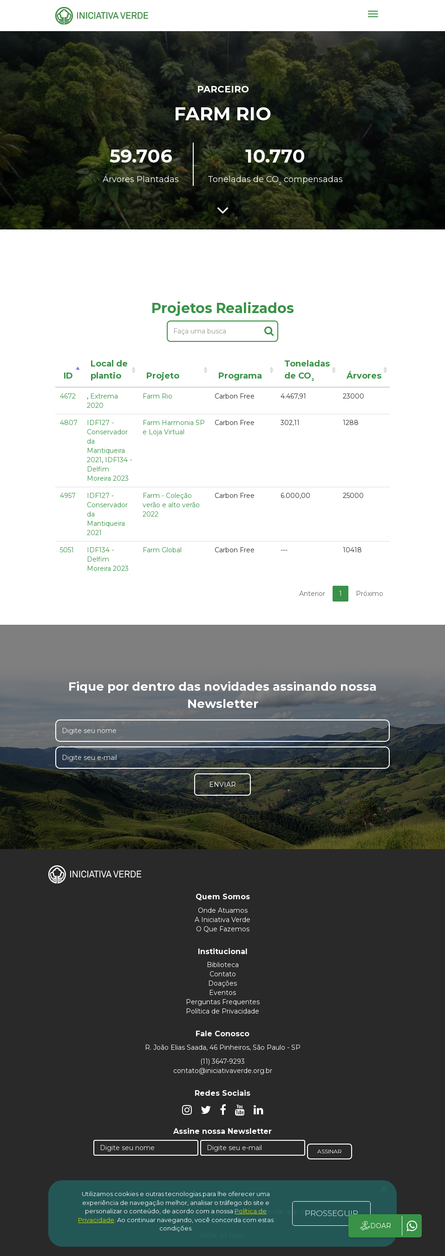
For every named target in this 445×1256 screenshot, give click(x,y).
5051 (67, 550)
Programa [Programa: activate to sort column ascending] (240, 376)
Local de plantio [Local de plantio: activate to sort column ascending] (109, 370)
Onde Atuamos (223, 910)
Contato (222, 974)
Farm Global (162, 550)
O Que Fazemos (222, 929)
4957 (68, 495)
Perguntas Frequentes (223, 1002)
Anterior (312, 593)
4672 (68, 396)
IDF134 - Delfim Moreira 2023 (108, 559)
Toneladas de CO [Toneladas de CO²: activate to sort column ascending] (307, 371)
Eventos (222, 992)
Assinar (329, 1151)
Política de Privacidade (222, 1011)
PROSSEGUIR (331, 1213)
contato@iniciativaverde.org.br (222, 1070)
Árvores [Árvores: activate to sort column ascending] (364, 376)
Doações (222, 983)
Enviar (222, 784)
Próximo (369, 593)
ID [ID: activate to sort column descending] (68, 376)
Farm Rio (157, 396)
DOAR (375, 1225)
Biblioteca (223, 965)
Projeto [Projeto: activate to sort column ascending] (162, 376)
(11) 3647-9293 (222, 1061)
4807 (69, 423)
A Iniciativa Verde (222, 920)
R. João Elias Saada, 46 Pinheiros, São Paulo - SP (223, 1047)
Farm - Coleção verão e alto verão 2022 (171, 504)
